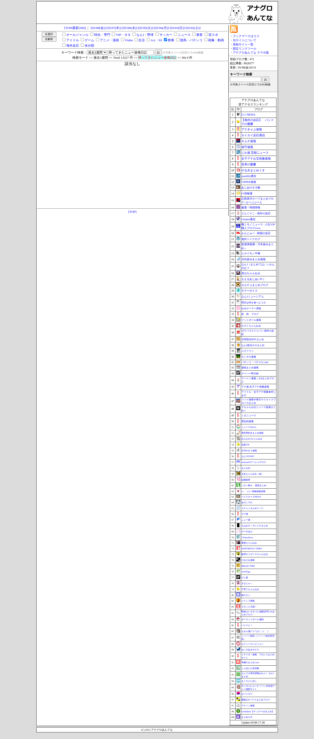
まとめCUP (246, 717)
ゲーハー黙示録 (250, 373)
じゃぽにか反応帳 (250, 668)
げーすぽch (246, 531)
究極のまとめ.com (250, 662)
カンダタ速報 (248, 356)
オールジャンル (77, 35)
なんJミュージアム (252, 296)
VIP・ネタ (123, 35)
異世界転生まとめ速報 (252, 433)
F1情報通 (246, 193)
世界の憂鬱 (248, 164)
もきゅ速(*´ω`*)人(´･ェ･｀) (254, 631)
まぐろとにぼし (249, 681)
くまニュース (248, 415)
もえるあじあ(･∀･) (252, 279)
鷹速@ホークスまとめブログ (255, 700)
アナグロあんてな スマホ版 (251, 52)
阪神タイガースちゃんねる (254, 554)
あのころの (246, 502)
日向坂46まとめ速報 (253, 259)
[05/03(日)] (177, 28)
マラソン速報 (248, 705)
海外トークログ (250, 239)
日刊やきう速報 (249, 450)
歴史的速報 (247, 421)
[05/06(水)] (129, 28)
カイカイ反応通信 (253, 135)
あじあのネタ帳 (250, 187)
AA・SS (156, 40)
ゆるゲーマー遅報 (251, 308)
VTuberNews (247, 537)
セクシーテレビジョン (252, 644)
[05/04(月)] (161, 28)
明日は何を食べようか (253, 302)
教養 (171, 40)
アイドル (72, 40)
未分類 (89, 45)
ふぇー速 (245, 520)
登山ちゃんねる (250, 273)
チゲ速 (244, 514)
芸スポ (213, 35)
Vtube (129, 40)
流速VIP (245, 444)
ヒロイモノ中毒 (250, 253)
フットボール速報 (251, 320)
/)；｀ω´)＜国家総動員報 (253, 491)
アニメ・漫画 (109, 40)
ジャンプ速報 (248, 601)
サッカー (165, 35)
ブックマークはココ (246, 36)
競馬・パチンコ (191, 40)
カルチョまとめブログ (254, 284)
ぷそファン (247, 350)
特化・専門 (102, 35)
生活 (141, 40)
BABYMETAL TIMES (251, 548)
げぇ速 (244, 577)
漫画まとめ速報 (250, 367)
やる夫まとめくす (253, 170)
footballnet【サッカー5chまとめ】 (257, 711)
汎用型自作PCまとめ (252, 339)
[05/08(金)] (98, 28)
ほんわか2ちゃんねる (251, 439)
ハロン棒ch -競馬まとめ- (254, 485)
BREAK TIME (248, 566)
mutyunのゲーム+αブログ (253, 462)
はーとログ (246, 694)
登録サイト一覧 (243, 44)
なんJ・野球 (145, 35)
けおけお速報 (248, 560)
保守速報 (247, 147)
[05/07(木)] (113, 28)
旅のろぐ (245, 595)
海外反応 (72, 45)
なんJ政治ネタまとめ (252, 345)
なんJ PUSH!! (247, 456)
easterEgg (245, 571)
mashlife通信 (248, 176)
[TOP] (132, 212)
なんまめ (245, 468)
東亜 (199, 35)
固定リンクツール (244, 48)
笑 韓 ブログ (250, 314)
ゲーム (89, 40)
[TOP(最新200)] (75, 28)
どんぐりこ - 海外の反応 (256, 213)
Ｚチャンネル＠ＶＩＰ (252, 508)
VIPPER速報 (248, 181)
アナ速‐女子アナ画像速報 (255, 386)
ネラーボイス (249, 290)
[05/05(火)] (145, 28)
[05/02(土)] (192, 28)
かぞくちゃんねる (251, 325)
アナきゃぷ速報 (251, 129)
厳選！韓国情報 (250, 207)
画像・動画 (216, 40)
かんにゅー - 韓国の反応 (256, 233)
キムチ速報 (248, 141)
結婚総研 (245, 480)
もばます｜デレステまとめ (254, 525)
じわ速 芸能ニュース (255, 152)
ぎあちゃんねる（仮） (252, 474)
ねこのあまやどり (250, 649)
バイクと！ (246, 625)
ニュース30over (248, 427)
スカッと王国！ (249, 606)
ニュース (184, 35)
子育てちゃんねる (250, 589)
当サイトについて (244, 40)
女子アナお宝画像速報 (256, 158)
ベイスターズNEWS (251, 497)
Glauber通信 (248, 219)
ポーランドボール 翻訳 (252, 619)
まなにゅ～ (246, 583)
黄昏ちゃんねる (249, 543)
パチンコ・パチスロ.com (254, 362)
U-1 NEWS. (248, 114)
